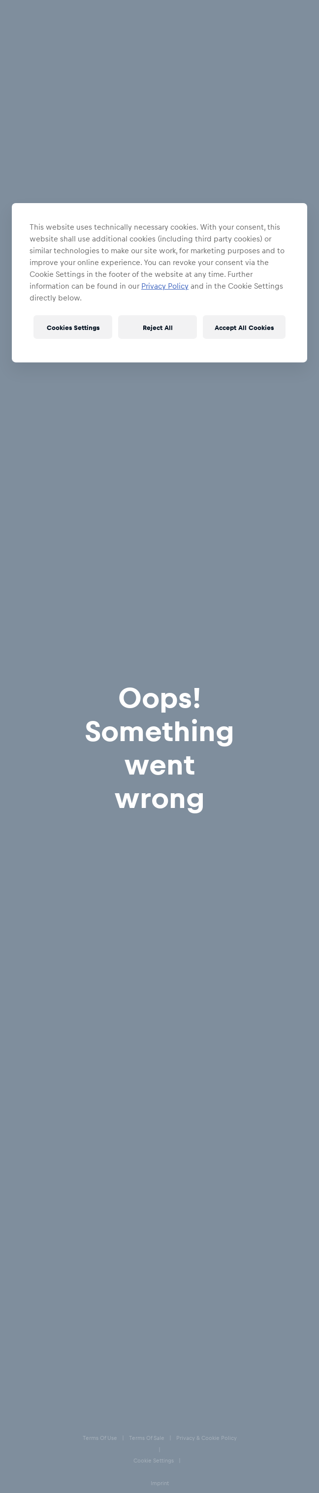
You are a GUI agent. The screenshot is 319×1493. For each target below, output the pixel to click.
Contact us (33, 1160)
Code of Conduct (36, 1446)
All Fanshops (29, 45)
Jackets (191, 45)
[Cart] (300, 14)
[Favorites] (284, 14)
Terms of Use (30, 1301)
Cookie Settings (34, 1363)
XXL (278, 557)
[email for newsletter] (149, 1037)
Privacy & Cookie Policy (44, 1342)
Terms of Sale (31, 1322)
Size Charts (33, 1121)
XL (219, 557)
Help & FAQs (35, 1081)
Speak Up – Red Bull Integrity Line (57, 1404)
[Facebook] (19, 1220)
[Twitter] (56, 1220)
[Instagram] (37, 1220)
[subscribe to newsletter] (295, 1037)
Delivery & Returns (45, 1101)
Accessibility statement (44, 1425)
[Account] (267, 14)
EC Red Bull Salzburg (95, 45)
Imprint (23, 1384)
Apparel (153, 45)
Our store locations (47, 1180)
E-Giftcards (33, 1140)
